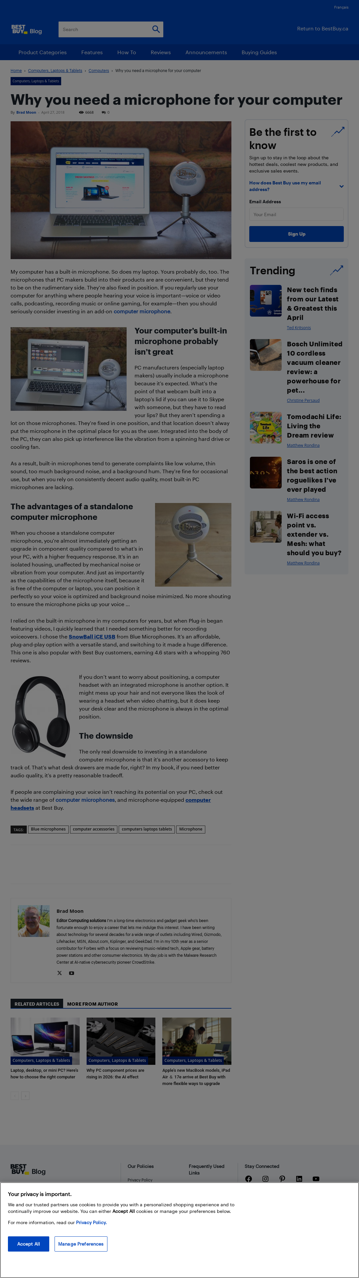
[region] (179, 1230)
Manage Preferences (81, 1244)
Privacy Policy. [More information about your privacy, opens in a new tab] (91, 1222)
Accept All (28, 1244)
